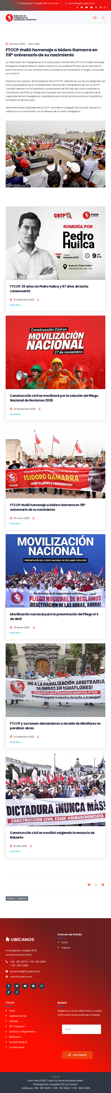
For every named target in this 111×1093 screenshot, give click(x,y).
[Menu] (95, 18)
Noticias (13, 1021)
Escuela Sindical (18, 1042)
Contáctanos (16, 1047)
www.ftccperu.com (21, 976)
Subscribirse (77, 1055)
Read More (15, 305)
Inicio (12, 1010)
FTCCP (55, 1076)
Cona (64, 942)
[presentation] (84, 1042)
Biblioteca (15, 1037)
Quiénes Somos (18, 1016)
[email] (81, 1029)
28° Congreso (17, 1026)
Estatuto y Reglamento (22, 1031)
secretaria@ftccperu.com (25, 971)
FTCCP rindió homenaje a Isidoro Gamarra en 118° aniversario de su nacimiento (48, 507)
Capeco (65, 947)
